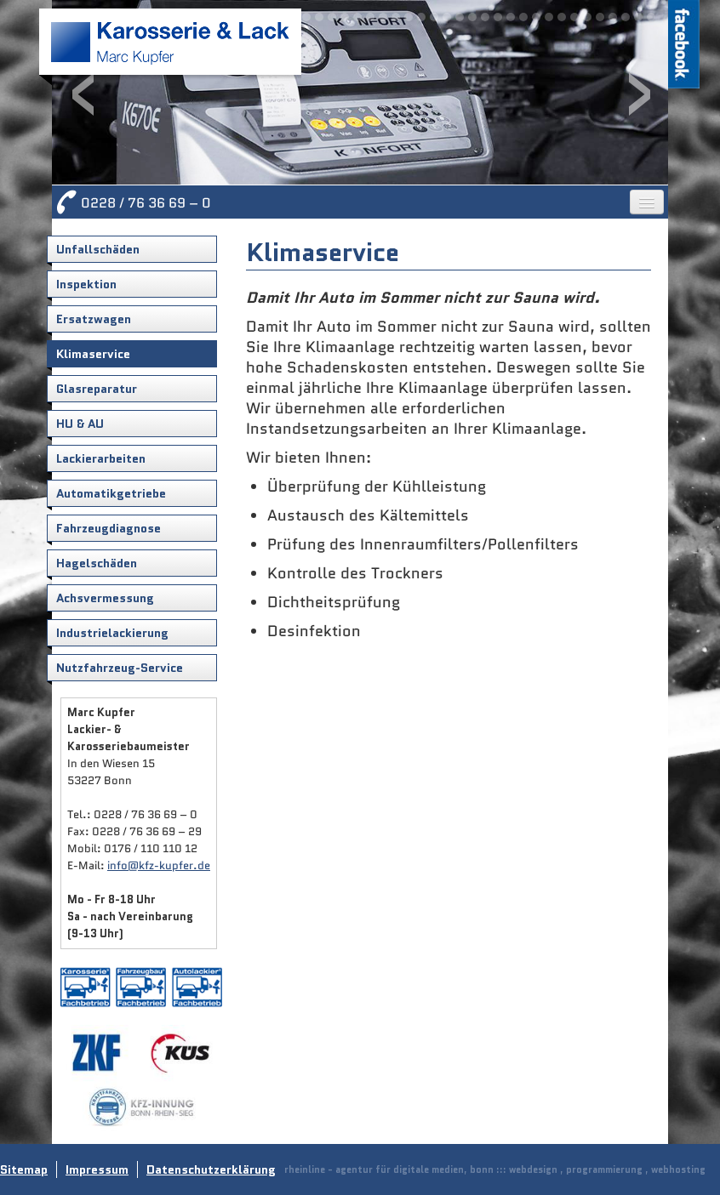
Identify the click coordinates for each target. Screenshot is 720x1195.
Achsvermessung (105, 597)
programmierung (604, 1169)
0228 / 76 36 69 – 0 (146, 203)
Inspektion (86, 284)
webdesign (533, 1169)
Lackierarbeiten (101, 458)
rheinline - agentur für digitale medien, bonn (389, 1169)
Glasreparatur (96, 388)
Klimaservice (93, 353)
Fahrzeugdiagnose (108, 528)
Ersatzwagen (93, 318)
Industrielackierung (112, 632)
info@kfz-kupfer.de (158, 865)
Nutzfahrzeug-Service (119, 667)
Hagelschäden (96, 563)
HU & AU (80, 423)
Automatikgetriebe (111, 493)
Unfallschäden (98, 249)
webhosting (678, 1169)
